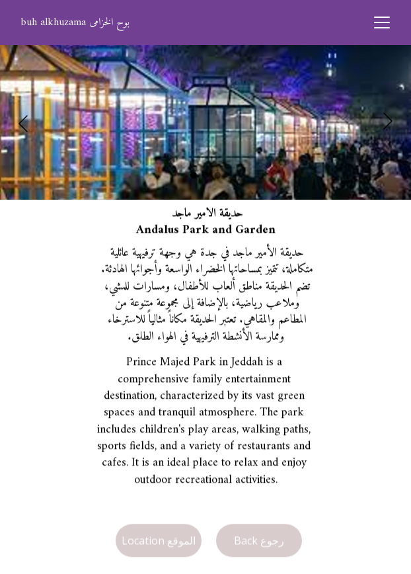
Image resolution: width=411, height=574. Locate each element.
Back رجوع (259, 541)
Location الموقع (159, 541)
